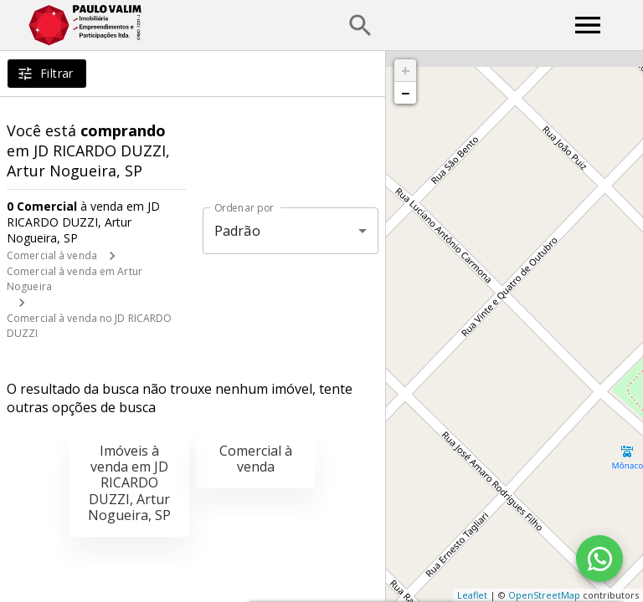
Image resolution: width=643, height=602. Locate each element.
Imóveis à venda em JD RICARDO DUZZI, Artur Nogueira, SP (129, 482)
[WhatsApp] (599, 558)
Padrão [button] (237, 231)
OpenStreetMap (544, 595)
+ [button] (405, 70)
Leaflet (472, 595)
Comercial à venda (52, 255)
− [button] (405, 93)
